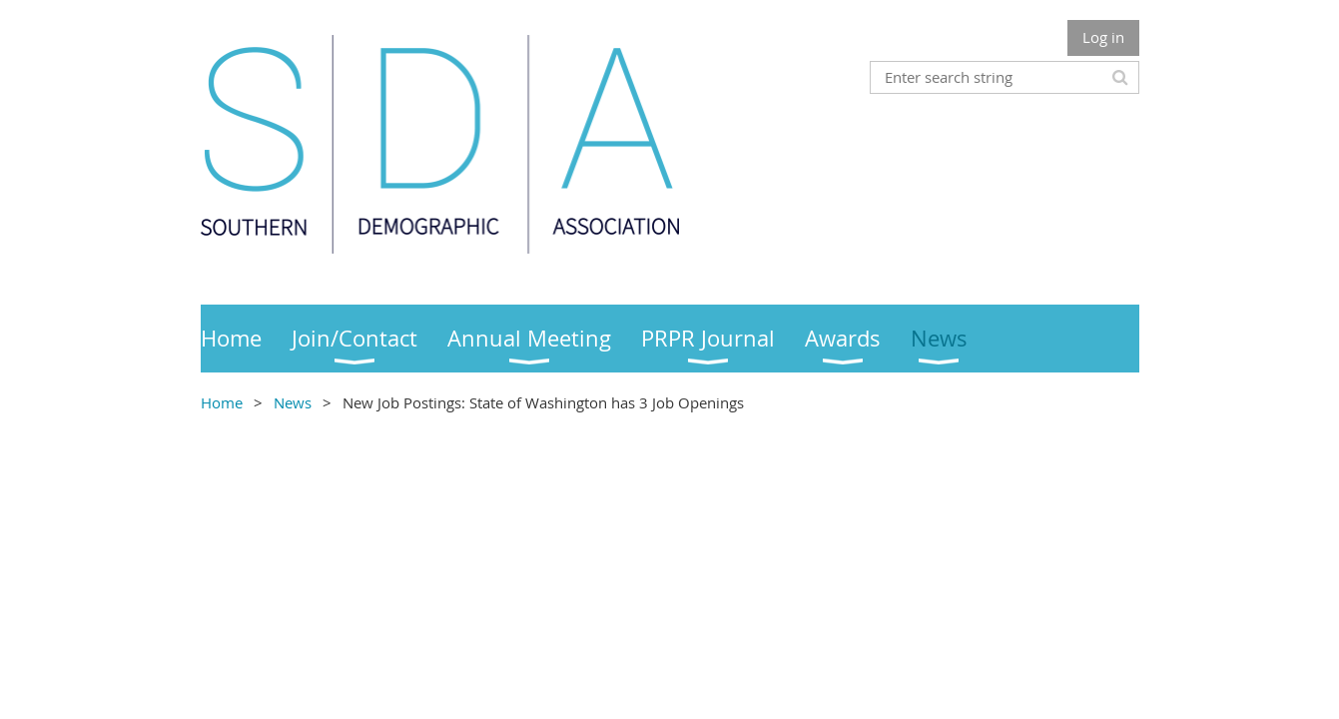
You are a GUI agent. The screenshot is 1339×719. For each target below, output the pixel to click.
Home (222, 402)
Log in (1103, 37)
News (293, 402)
